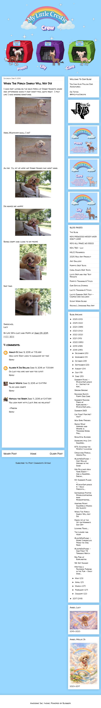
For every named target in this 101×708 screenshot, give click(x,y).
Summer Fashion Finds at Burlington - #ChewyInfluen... (83, 403)
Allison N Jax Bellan (19, 367)
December (80, 353)
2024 (75, 327)
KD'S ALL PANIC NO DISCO (82, 243)
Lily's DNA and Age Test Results (80, 275)
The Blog (74, 232)
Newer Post (10, 453)
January (79, 593)
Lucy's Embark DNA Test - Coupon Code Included (81, 295)
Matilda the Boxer (18, 398)
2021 (75, 338)
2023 (75, 330)
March (78, 586)
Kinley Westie (15, 383)
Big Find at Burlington (80, 558)
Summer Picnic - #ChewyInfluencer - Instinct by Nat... (83, 383)
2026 (75, 319)
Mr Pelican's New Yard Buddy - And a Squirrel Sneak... (83, 472)
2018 (75, 349)
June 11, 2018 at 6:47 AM (39, 398)
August (78, 368)
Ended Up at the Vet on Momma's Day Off (83, 522)
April (78, 582)
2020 (75, 342)
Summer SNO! (81, 410)
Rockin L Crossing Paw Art (82, 305)
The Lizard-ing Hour (81, 533)
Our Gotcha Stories (79, 285)
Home (33, 453)
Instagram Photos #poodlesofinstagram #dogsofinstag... (83, 496)
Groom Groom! (81, 390)
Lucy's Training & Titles (80, 290)
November (80, 357)
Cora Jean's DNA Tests (80, 270)
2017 (75, 598)
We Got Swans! (81, 563)
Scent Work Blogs (78, 301)
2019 (75, 346)
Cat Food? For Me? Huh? (83, 415)
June (77, 376)
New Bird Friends (82, 420)
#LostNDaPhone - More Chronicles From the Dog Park (83, 541)
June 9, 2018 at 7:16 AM (29, 352)
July (77, 372)
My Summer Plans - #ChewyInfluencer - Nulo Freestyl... (83, 484)
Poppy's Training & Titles (81, 281)
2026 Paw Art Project (80, 256)
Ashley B (13, 352)
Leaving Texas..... (82, 528)
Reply (11, 359)
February (79, 590)
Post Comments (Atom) (40, 463)
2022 (75, 334)
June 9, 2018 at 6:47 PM (34, 383)
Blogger (67, 703)
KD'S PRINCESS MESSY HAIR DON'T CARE (83, 237)
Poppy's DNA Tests (78, 265)
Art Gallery (75, 261)
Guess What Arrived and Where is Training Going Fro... (82, 428)
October (79, 361)
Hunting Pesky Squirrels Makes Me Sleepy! (83, 505)
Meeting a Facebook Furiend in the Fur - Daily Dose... (83, 570)
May (77, 578)
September (80, 364)
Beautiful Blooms (83, 437)
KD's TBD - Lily (76, 248)
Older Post (56, 453)
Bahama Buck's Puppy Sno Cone (82, 395)
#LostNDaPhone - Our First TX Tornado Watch (83, 551)
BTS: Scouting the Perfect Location (83, 447)
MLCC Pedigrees (77, 252)
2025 (75, 323)
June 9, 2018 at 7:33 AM (41, 367)
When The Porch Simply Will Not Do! (82, 514)
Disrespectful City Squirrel (83, 441)
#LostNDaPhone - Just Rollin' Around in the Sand (83, 462)
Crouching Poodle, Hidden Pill (83, 453)
